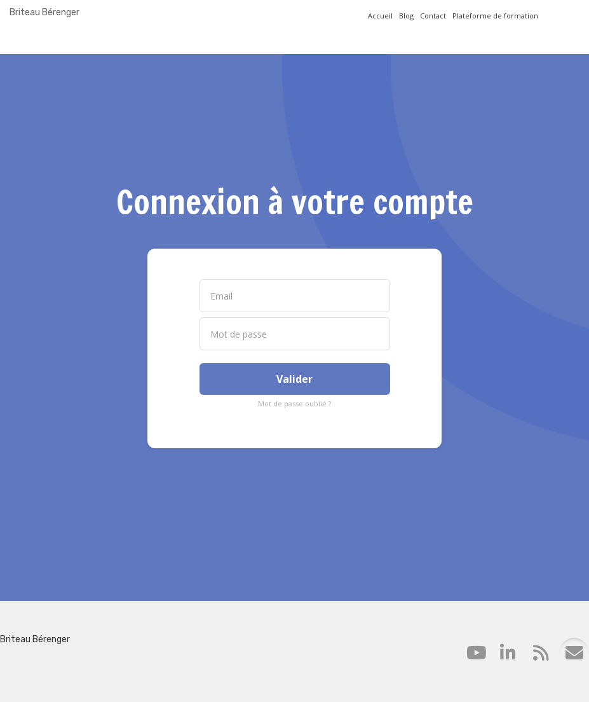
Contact (433, 15)
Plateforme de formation (495, 15)
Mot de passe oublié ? (294, 403)
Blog (406, 15)
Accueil (380, 15)
